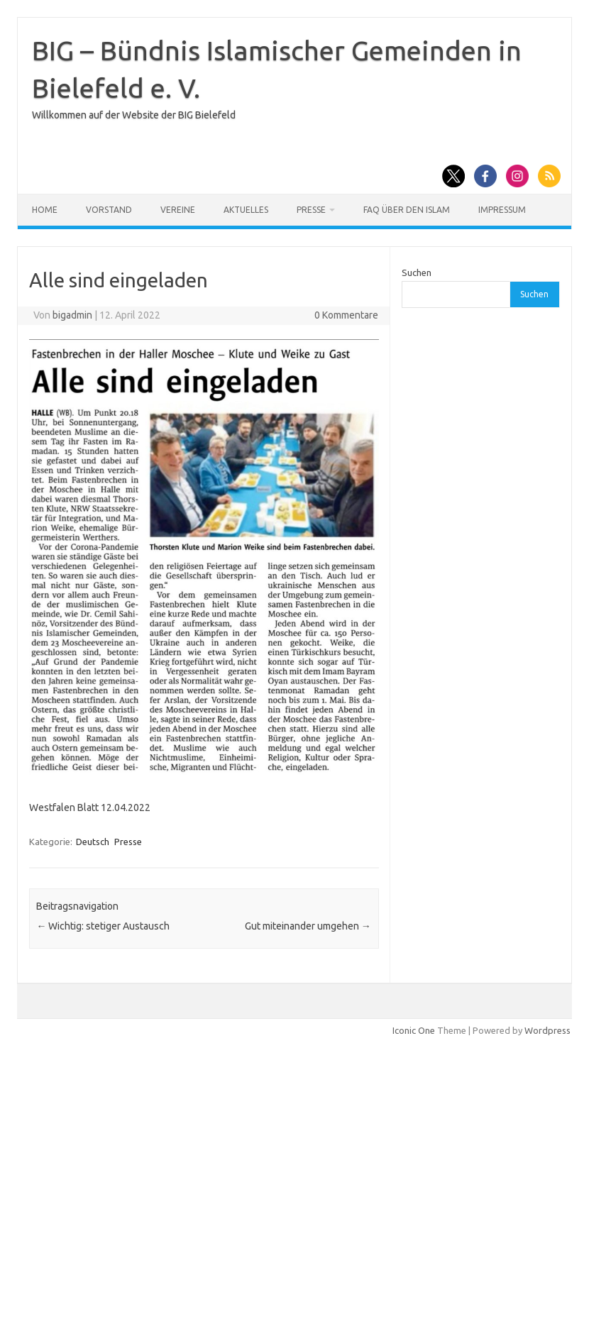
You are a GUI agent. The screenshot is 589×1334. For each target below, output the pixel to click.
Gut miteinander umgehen (308, 926)
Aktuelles (246, 209)
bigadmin (72, 315)
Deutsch (92, 842)
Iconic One (413, 1030)
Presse (311, 209)
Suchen (416, 272)
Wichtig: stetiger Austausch (103, 926)
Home (44, 209)
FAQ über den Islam (406, 209)
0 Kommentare (346, 315)
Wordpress (547, 1030)
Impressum (502, 209)
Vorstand (109, 209)
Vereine (177, 209)
